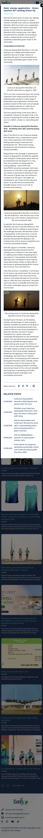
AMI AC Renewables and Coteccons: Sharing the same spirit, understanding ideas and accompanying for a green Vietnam (26, 425)
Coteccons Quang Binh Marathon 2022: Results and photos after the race (25, 401)
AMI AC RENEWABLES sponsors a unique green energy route (24, 437)
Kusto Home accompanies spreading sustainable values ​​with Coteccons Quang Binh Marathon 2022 (26, 448)
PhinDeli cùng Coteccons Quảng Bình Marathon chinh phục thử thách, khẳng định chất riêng (25, 412)
